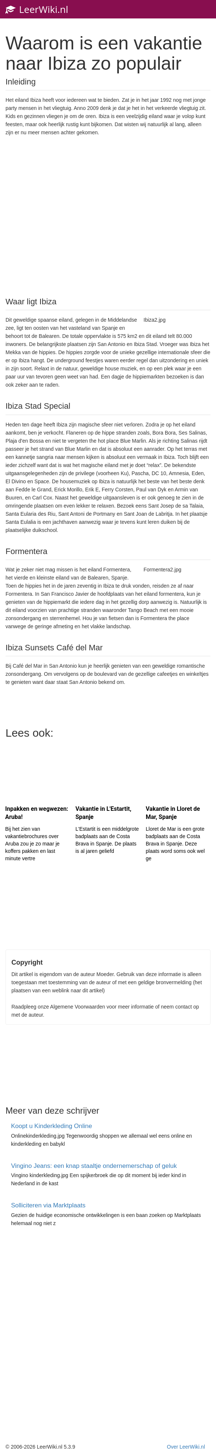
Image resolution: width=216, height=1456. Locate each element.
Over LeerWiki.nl (186, 1447)
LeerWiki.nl (37, 9)
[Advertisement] (108, 216)
